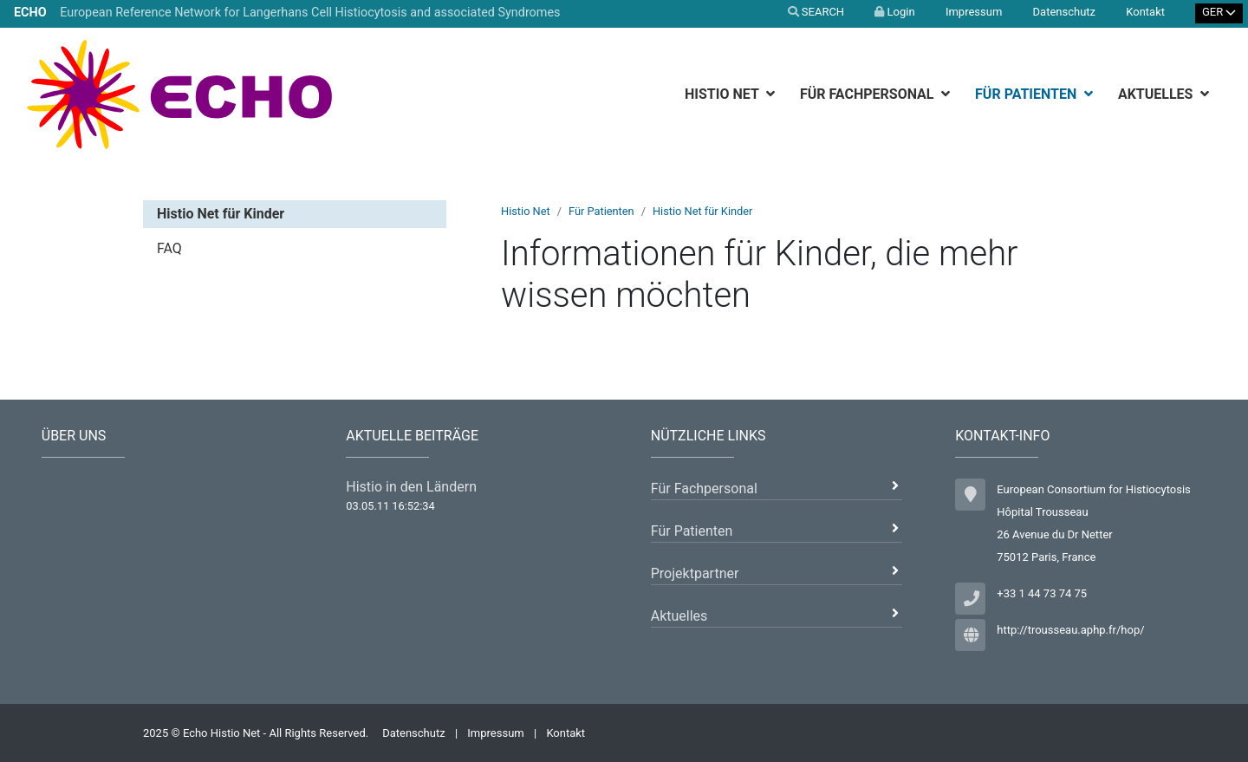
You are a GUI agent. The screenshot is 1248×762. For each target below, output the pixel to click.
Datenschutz (1064, 11)
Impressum (974, 11)
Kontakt (1145, 11)
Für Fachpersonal (869, 94)
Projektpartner (695, 573)
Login (894, 11)
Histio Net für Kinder (702, 211)
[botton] (772, 94)
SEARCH (816, 11)
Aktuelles (1157, 94)
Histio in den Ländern (411, 487)
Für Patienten (1027, 94)
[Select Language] (1219, 13)
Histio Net (723, 94)
